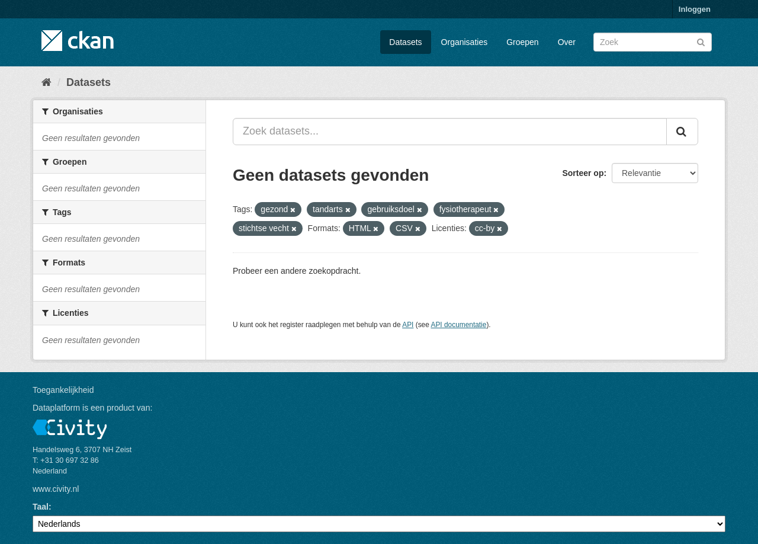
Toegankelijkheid (63, 390)
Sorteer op (582, 173)
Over (567, 42)
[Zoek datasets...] (450, 131)
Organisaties (464, 42)
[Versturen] (701, 41)
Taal (41, 506)
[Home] (46, 82)
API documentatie (459, 325)
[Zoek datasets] (652, 42)
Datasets (405, 42)
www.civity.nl (56, 489)
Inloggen (695, 9)
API (407, 325)
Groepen (522, 42)
